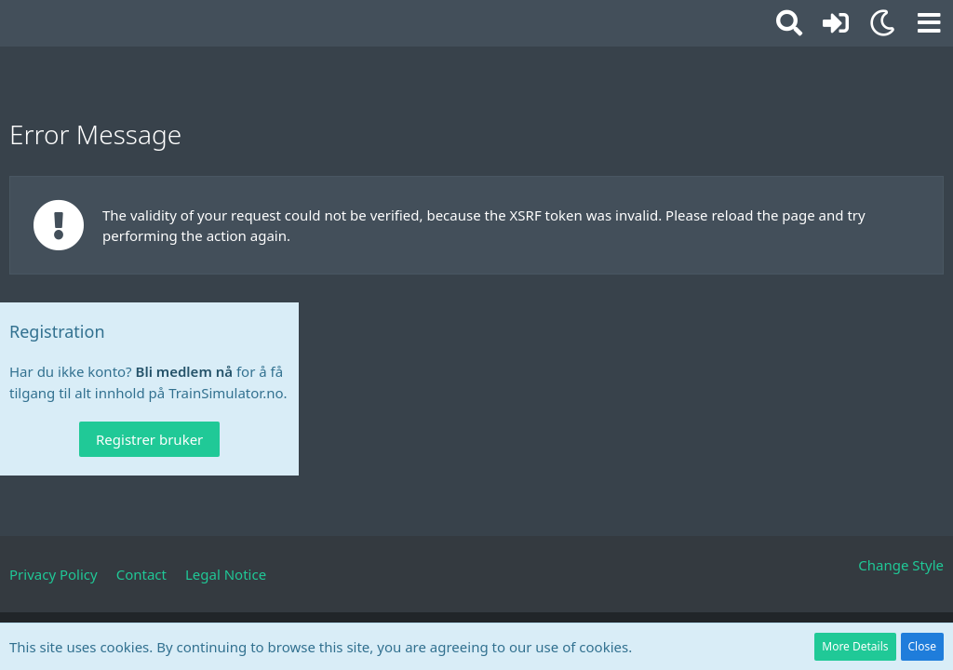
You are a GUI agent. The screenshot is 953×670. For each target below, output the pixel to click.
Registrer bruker (149, 439)
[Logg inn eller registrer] (835, 23)
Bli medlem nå (185, 371)
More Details (855, 646)
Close (922, 646)
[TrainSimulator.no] (9, 20)
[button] (928, 23)
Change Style (901, 565)
